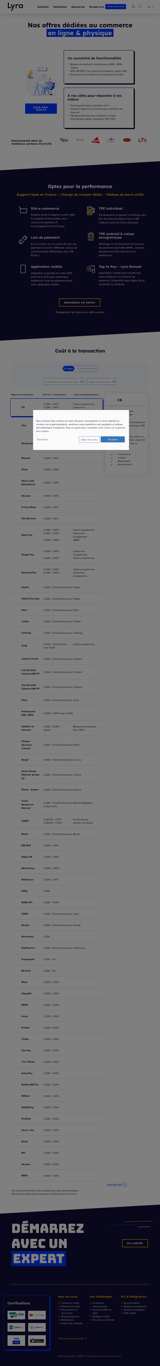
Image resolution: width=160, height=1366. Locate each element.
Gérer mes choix (89, 439)
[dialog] (81, 430)
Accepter (113, 439)
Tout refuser (42, 439)
